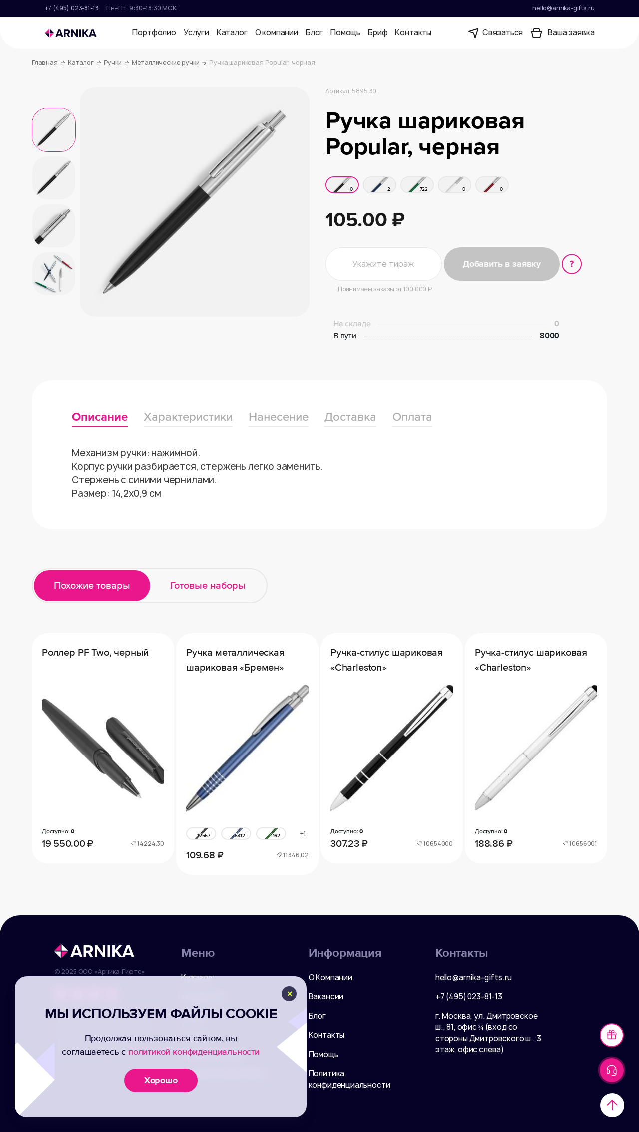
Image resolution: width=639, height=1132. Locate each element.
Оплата (412, 417)
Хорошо (161, 1080)
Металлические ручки (169, 63)
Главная (48, 63)
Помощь (345, 32)
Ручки (116, 63)
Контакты (413, 32)
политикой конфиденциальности (194, 1051)
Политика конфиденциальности (349, 1079)
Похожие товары (92, 586)
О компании (276, 32)
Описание (100, 417)
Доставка (350, 417)
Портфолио (154, 32)
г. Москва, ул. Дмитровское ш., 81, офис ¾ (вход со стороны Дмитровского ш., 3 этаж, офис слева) (488, 1033)
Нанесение (279, 417)
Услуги (196, 32)
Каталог (232, 32)
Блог (314, 32)
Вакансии (326, 996)
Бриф (377, 32)
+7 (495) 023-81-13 (72, 8)
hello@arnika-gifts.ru (563, 8)
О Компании (330, 977)
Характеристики (188, 417)
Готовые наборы (208, 586)
